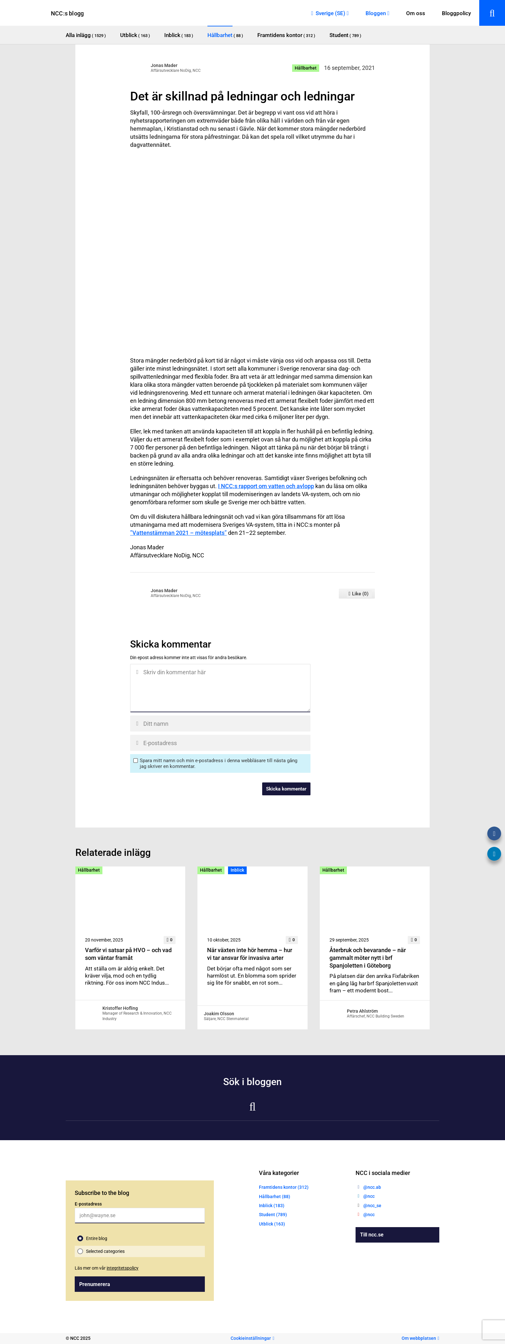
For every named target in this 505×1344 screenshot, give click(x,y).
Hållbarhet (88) (274, 1196)
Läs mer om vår (106, 1268)
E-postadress (88, 1204)
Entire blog (96, 1238)
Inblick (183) (271, 1205)
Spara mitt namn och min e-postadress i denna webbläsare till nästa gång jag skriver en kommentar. (218, 763)
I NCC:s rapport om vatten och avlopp (266, 486)
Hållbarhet (306, 68)
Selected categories (105, 1251)
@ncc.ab (372, 1187)
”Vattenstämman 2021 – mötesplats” (178, 532)
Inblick (237, 870)
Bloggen (376, 13)
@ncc (369, 1196)
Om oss (415, 13)
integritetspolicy (122, 1268)
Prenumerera (94, 1284)
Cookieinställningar (251, 1338)
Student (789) (273, 1214)
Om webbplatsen (419, 1338)
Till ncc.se (372, 1235)
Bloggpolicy (456, 13)
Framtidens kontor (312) (284, 1187)
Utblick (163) (272, 1223)
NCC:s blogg (67, 13)
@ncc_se (372, 1205)
